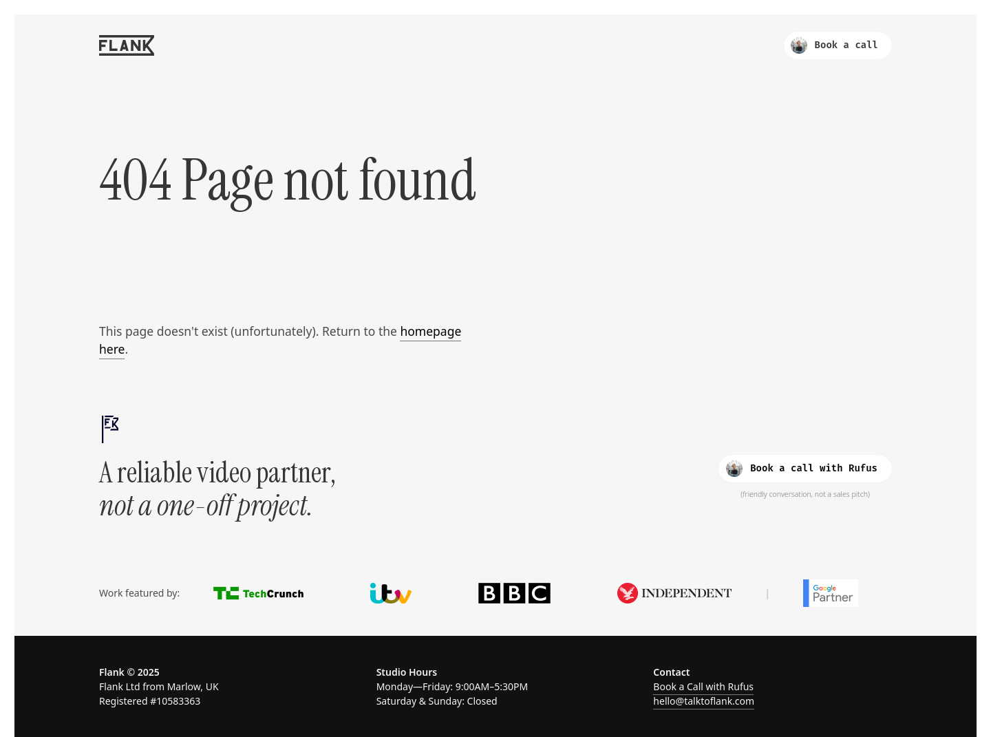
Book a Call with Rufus (703, 686)
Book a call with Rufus (801, 468)
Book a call (834, 45)
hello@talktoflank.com (703, 700)
